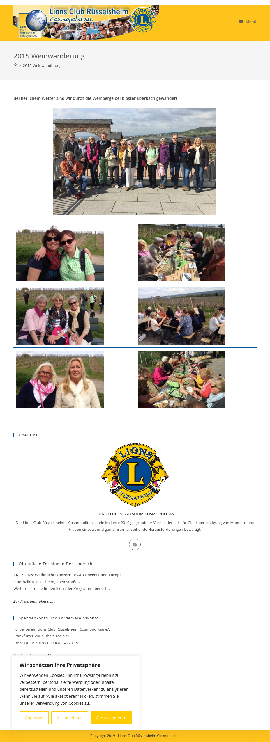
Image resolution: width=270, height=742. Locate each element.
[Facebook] (135, 544)
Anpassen (34, 717)
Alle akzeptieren (111, 717)
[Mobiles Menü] (248, 21)
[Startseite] (15, 65)
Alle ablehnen (70, 717)
